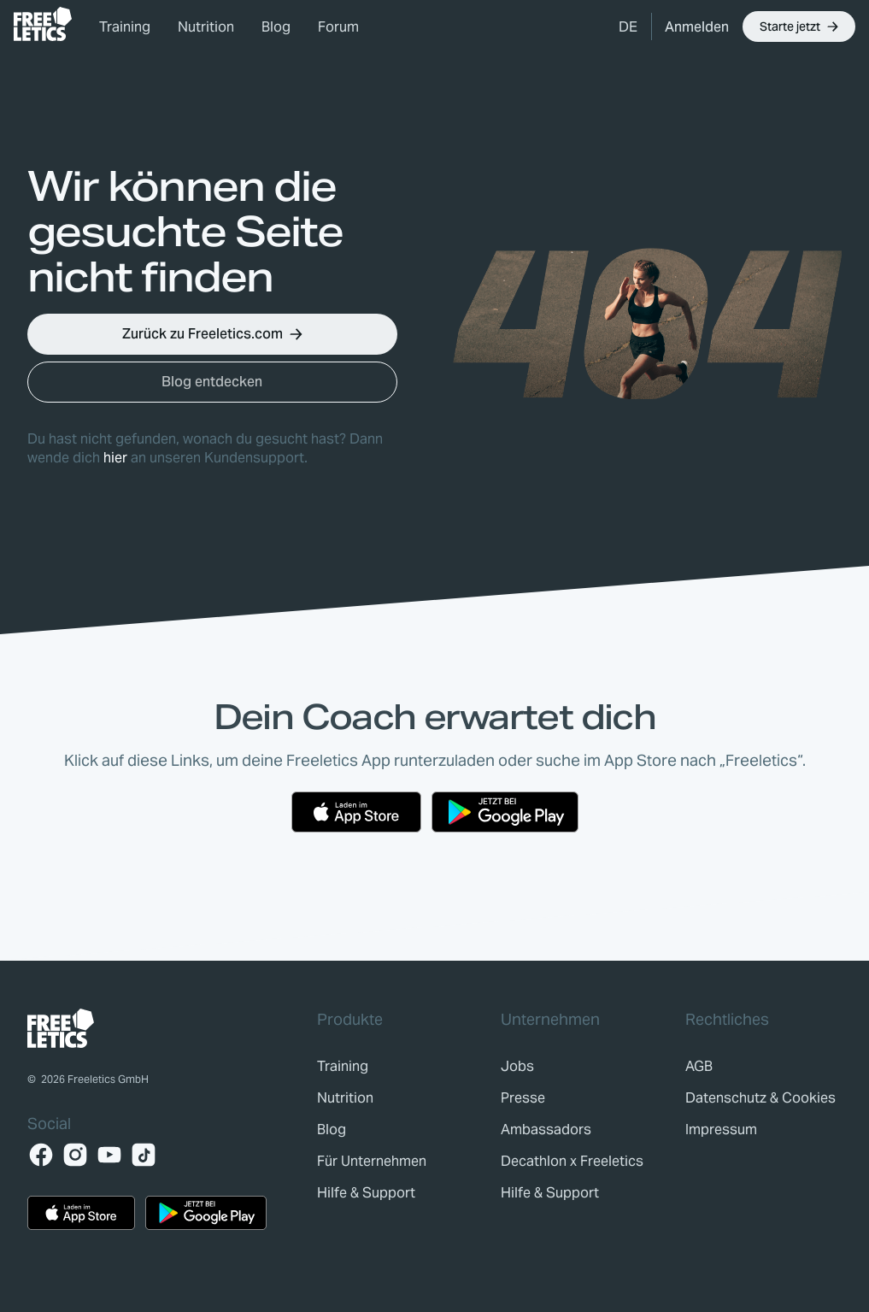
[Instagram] (75, 1154)
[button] (628, 26)
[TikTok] (143, 1154)
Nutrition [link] (206, 27)
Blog (276, 27)
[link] (42, 24)
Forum (338, 27)
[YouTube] (109, 1154)
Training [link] (124, 27)
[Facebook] (41, 1154)
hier (115, 458)
